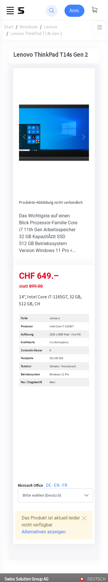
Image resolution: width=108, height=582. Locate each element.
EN (57, 485)
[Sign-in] (74, 11)
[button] (24, 137)
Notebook (29, 27)
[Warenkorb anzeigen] (94, 10)
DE (48, 485)
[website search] (52, 11)
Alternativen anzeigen (44, 532)
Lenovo (50, 27)
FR (64, 485)
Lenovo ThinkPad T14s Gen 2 (36, 33)
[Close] (84, 518)
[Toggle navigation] (100, 27)
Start (9, 27)
